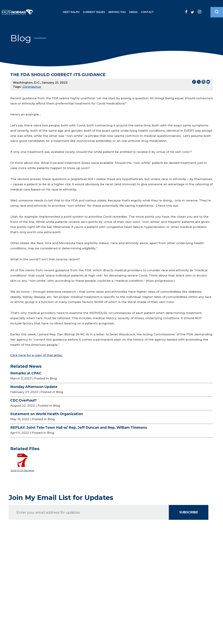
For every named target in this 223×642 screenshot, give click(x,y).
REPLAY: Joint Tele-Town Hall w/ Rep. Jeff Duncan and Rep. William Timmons (78, 427)
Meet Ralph (71, 12)
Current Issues (94, 12)
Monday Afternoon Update (33, 387)
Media (133, 12)
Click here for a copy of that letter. (36, 355)
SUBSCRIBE (188, 512)
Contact (147, 12)
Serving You (117, 12)
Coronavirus (31, 86)
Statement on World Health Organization (46, 414)
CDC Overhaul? (23, 400)
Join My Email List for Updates (61, 498)
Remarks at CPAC (25, 373)
